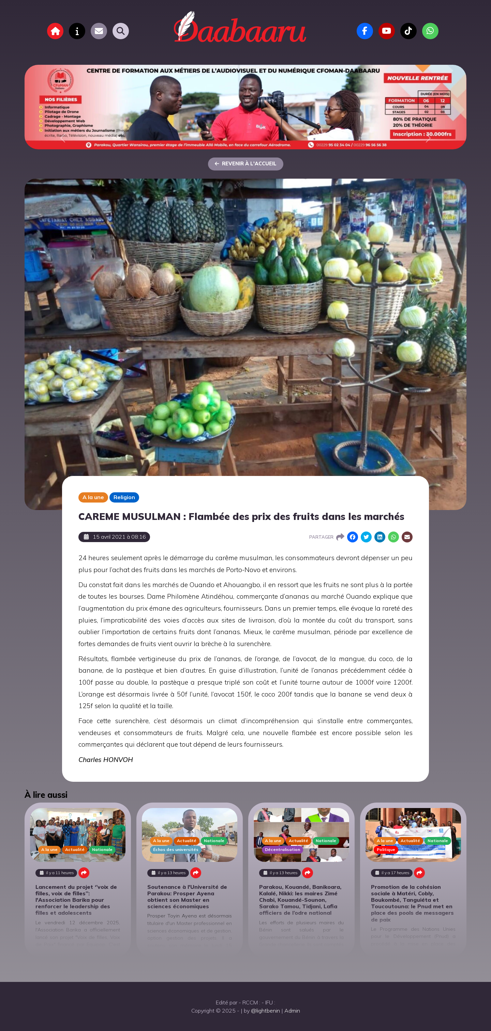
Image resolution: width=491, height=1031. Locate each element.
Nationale (102, 849)
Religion (124, 497)
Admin (292, 1010)
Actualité (75, 849)
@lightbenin (265, 1010)
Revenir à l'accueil (246, 164)
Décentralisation (282, 849)
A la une (93, 497)
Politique (386, 849)
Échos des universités (175, 849)
